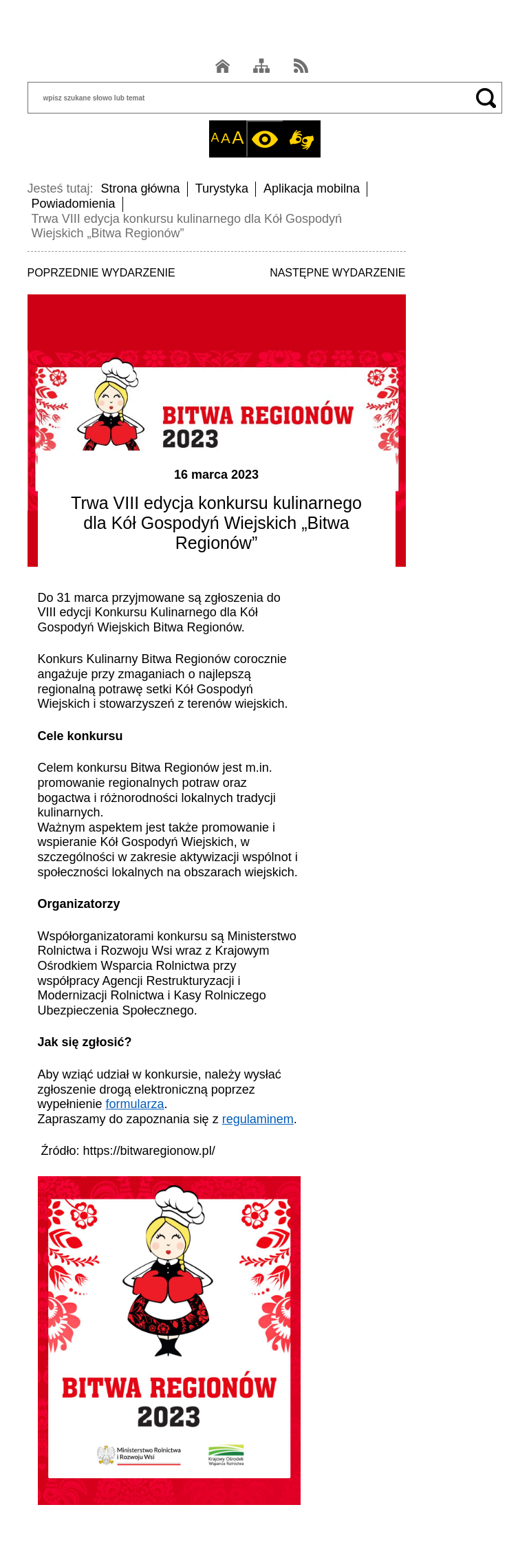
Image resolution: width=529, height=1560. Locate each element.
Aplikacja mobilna (311, 188)
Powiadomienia (74, 203)
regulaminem (258, 1119)
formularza (135, 1104)
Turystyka (221, 188)
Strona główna (140, 188)
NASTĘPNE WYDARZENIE (337, 273)
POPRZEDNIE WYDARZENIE (101, 273)
